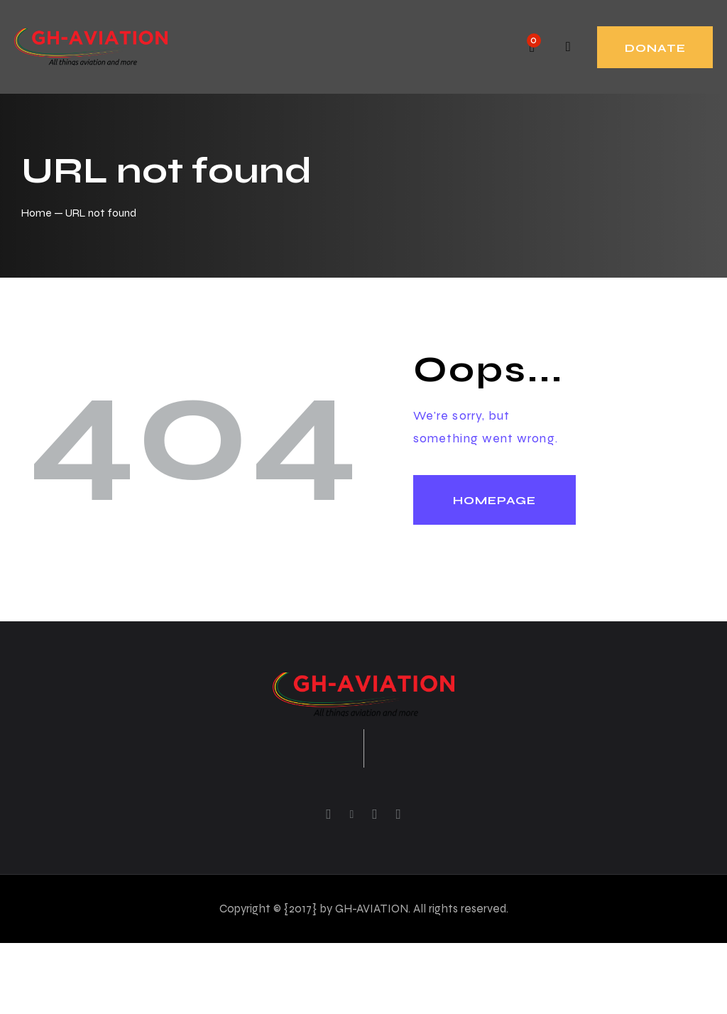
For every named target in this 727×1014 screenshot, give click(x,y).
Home (36, 212)
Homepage (494, 500)
